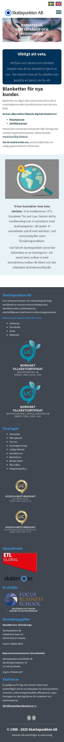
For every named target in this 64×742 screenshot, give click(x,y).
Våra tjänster (15, 437)
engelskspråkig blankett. (15, 136)
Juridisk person (18, 123)
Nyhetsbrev (15, 457)
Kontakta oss (16, 453)
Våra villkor (14, 464)
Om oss (13, 441)
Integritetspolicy (17, 468)
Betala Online (16, 460)
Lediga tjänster (17, 449)
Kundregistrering (18, 445)
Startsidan (14, 434)
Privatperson (16, 119)
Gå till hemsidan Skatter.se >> (20, 705)
